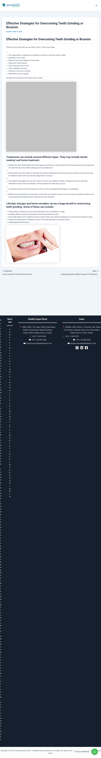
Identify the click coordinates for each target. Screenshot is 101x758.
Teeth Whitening (10, 413)
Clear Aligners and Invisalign (10, 351)
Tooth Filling (10, 436)
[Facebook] (86, 347)
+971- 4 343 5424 (39, 336)
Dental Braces (10, 387)
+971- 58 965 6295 (39, 340)
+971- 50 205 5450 (83, 340)
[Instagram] (77, 347)
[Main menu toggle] (96, 5)
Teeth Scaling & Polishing (10, 468)
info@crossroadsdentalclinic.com (39, 343)
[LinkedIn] (81, 347)
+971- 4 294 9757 (72, 336)
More (10, 493)
